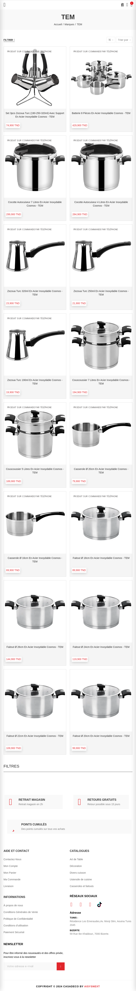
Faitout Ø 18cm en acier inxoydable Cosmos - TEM (101, 558)
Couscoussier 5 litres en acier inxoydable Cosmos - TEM (35, 471)
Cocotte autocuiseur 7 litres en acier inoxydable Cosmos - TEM (35, 204)
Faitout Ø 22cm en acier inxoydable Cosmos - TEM (35, 736)
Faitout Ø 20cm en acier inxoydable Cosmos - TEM (101, 736)
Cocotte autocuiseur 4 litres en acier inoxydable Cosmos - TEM (101, 204)
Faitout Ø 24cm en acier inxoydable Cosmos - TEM (101, 647)
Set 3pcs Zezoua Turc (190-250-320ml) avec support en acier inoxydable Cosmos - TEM (35, 115)
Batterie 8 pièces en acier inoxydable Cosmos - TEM (101, 113)
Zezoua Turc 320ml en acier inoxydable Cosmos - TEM (34, 293)
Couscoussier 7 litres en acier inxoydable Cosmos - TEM (101, 382)
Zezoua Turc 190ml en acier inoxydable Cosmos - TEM (34, 382)
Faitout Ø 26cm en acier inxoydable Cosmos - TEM (35, 647)
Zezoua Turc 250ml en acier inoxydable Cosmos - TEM (101, 293)
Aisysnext (92, 986)
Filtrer (8, 40)
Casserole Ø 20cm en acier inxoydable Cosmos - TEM (101, 471)
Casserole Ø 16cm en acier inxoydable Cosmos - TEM (35, 560)
